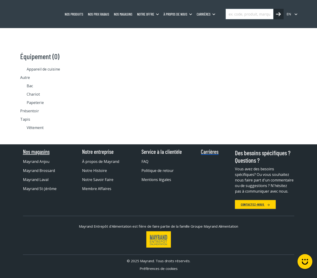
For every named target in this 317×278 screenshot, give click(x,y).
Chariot (33, 94)
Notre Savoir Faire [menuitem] (98, 179)
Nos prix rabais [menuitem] (98, 14)
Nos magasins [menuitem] (123, 14)
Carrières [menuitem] (204, 14)
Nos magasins (36, 152)
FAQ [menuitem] (144, 161)
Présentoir (29, 110)
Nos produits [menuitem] (74, 14)
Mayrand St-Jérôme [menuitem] (40, 188)
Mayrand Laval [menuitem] (35, 179)
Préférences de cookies (159, 268)
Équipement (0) (39, 56)
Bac (30, 85)
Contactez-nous (255, 204)
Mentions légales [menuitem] (156, 179)
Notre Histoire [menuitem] (94, 170)
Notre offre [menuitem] (145, 14)
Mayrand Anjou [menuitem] (36, 161)
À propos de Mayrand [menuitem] (101, 161)
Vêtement (35, 127)
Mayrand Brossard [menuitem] (39, 170)
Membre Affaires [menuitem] (96, 188)
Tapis (25, 119)
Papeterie (35, 102)
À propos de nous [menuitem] (175, 14)
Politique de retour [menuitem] (157, 170)
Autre (25, 77)
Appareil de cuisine (43, 69)
